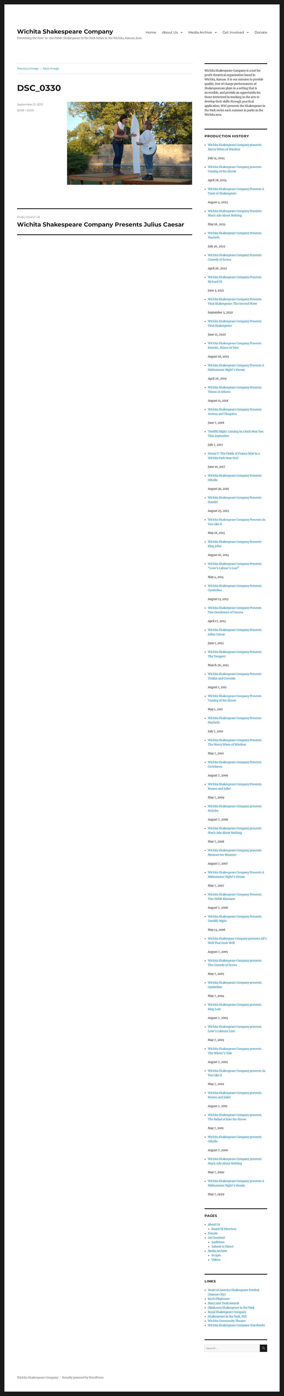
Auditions (218, 1242)
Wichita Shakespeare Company (65, 31)
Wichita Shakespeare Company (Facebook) (236, 1325)
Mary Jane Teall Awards (223, 1303)
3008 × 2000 (25, 110)
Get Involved (233, 32)
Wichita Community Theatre (227, 1321)
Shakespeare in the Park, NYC (227, 1316)
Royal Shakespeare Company (227, 1312)
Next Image (51, 68)
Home (151, 32)
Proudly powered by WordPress (83, 1377)
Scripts (216, 1255)
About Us (170, 32)
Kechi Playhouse (219, 1299)
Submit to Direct (222, 1246)
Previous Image (27, 68)
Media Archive (200, 32)
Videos (216, 1260)
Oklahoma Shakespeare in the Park (231, 1307)
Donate (261, 32)
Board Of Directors (223, 1229)
